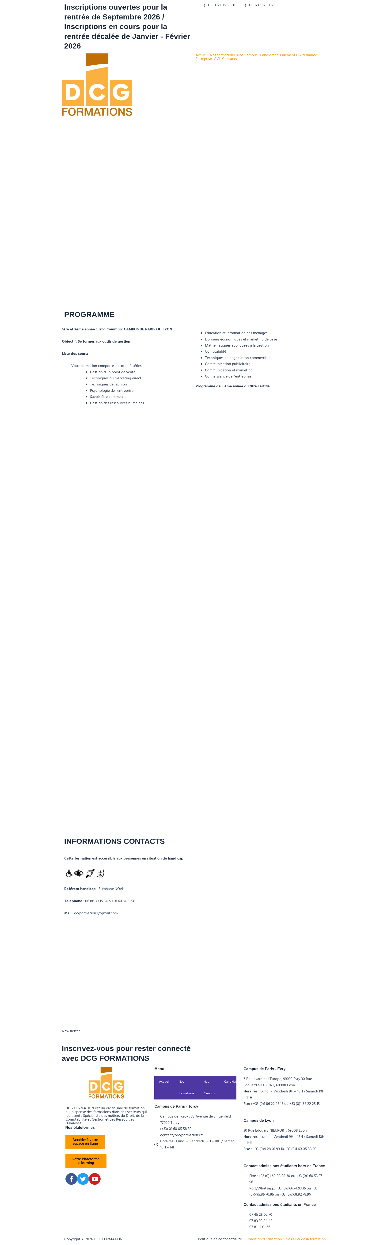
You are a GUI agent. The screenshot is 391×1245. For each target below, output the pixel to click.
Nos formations (222, 55)
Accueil (202, 55)
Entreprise (204, 59)
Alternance (308, 55)
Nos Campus (247, 55)
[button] (203, 55)
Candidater (269, 55)
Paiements (288, 55)
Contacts (229, 59)
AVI (217, 59)
